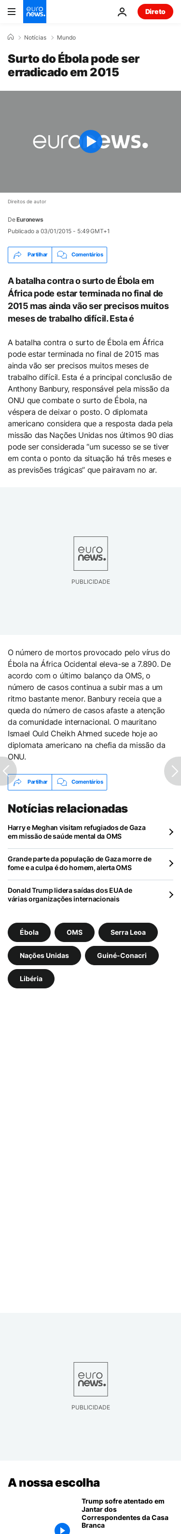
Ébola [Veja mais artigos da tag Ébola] (29, 932)
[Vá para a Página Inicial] (34, 11)
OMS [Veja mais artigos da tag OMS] (75, 932)
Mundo (66, 38)
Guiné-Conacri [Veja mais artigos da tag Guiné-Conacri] (122, 955)
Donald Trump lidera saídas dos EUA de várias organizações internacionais (70, 894)
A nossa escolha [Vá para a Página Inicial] (54, 1483)
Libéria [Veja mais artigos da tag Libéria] (31, 978)
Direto (155, 11)
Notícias (35, 38)
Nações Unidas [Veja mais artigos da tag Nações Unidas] (44, 955)
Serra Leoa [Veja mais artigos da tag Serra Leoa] (128, 932)
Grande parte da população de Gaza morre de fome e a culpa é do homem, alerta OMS (79, 863)
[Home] (11, 37)
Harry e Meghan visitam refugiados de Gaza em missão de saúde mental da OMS (77, 831)
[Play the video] (90, 142)
